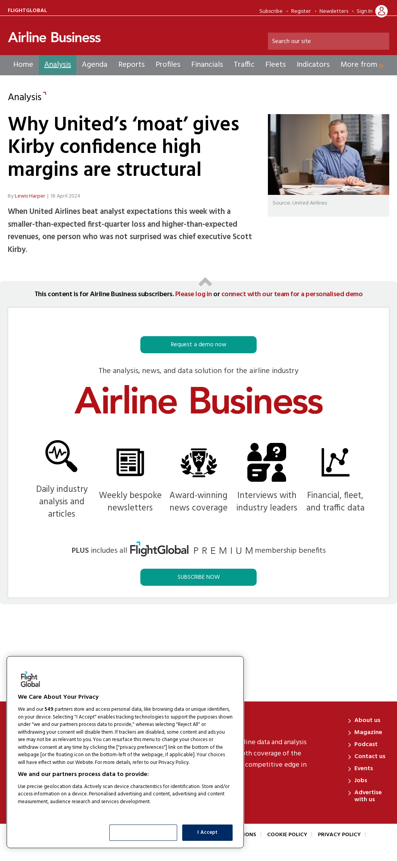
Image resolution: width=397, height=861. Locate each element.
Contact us (369, 757)
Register (301, 12)
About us (367, 720)
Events (363, 769)
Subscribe (271, 12)
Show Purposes (143, 832)
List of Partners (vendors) (48, 811)
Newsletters (333, 12)
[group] (359, 65)
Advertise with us (368, 796)
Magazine (368, 732)
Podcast (366, 744)
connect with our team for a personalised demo (291, 294)
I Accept (207, 832)
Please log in (193, 294)
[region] (125, 752)
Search (382, 41)
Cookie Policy (287, 834)
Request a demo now (198, 344)
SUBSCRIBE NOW (199, 577)
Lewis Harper (30, 196)
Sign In (365, 12)
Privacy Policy (339, 834)
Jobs (360, 781)
